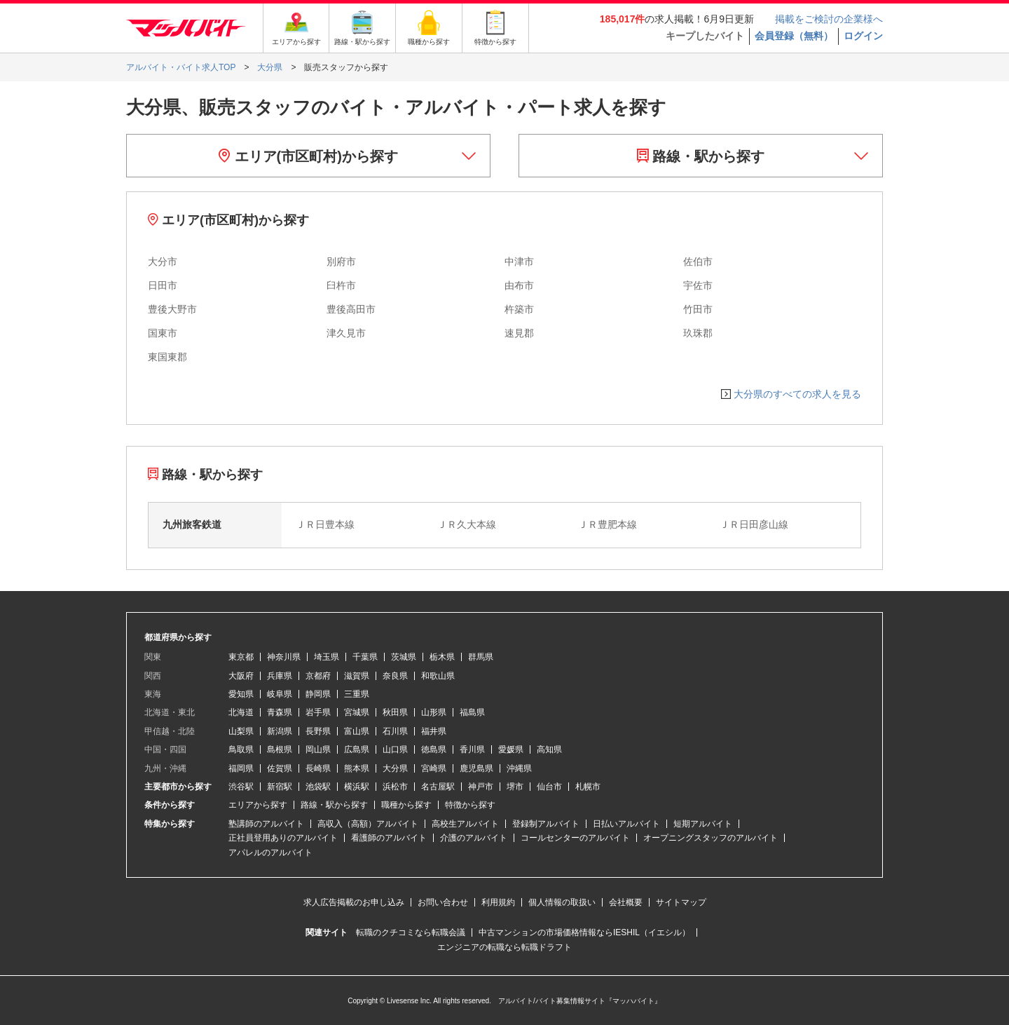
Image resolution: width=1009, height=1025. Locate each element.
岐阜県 (279, 694)
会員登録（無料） (794, 35)
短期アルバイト (702, 824)
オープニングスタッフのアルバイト (710, 838)
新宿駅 (279, 787)
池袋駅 (318, 787)
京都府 (318, 676)
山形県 (433, 712)
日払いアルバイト (626, 824)
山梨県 (241, 731)
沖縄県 (519, 768)
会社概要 (626, 902)
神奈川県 (284, 657)
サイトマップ (681, 902)
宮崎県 (433, 768)
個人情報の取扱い (562, 902)
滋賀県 (356, 676)
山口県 (395, 749)
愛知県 (241, 694)
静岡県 (318, 694)
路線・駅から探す (701, 156)
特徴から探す (470, 805)
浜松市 (395, 787)
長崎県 (318, 768)
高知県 (549, 749)
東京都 (241, 657)
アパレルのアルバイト (270, 852)
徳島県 (433, 749)
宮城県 (356, 712)
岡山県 (318, 749)
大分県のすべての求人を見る (797, 394)
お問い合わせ (443, 902)
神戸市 (480, 787)
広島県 (356, 749)
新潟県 (279, 731)
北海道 (241, 712)
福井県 (433, 731)
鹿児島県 (476, 768)
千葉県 (365, 657)
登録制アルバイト (545, 824)
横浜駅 (356, 787)
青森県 (279, 712)
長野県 (318, 731)
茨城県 (403, 657)
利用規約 (498, 902)
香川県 (472, 749)
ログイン (863, 35)
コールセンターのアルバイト (575, 838)
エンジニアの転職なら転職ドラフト (504, 947)
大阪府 (241, 676)
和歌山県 (438, 676)
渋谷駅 (241, 787)
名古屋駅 (438, 787)
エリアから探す (257, 805)
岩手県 (318, 712)
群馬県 (480, 657)
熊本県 (356, 768)
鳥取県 (241, 749)
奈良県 (395, 676)
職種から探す (406, 805)
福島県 (472, 712)
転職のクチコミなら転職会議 (410, 932)
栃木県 (442, 657)
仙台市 (549, 787)
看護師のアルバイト (389, 838)
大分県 (395, 768)
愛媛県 (510, 749)
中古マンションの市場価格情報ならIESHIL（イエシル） (584, 932)
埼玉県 (326, 657)
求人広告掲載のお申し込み (353, 902)
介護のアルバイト (473, 838)
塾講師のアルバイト (266, 824)
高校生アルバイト (465, 824)
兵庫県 (279, 676)
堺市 (515, 787)
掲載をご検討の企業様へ (829, 19)
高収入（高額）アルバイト (367, 824)
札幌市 (587, 787)
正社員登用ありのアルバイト (283, 838)
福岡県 (241, 768)
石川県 (395, 731)
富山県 (356, 731)
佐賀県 (279, 768)
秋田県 (395, 712)
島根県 (279, 749)
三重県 (356, 694)
